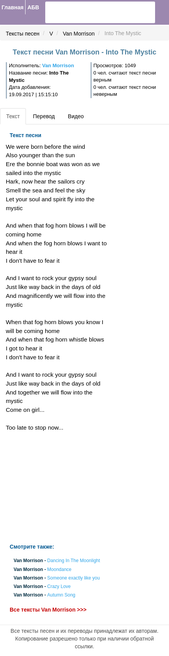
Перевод (44, 116)
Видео (76, 116)
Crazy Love (59, 586)
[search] (74, 12)
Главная (13, 7)
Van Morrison (79, 34)
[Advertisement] (56, 487)
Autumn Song (61, 595)
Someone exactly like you (73, 578)
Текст (13, 116)
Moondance (59, 569)
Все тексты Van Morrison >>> (48, 610)
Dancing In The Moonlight (73, 561)
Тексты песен (22, 34)
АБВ (33, 7)
